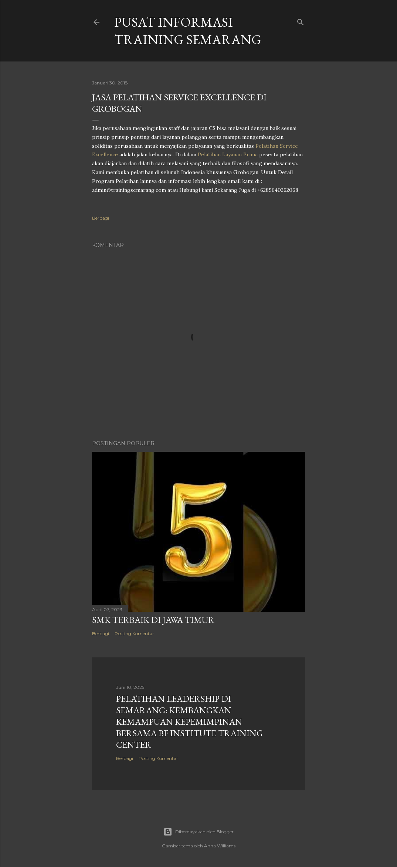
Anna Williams (219, 845)
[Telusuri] (300, 20)
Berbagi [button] (100, 218)
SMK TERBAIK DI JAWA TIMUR (153, 620)
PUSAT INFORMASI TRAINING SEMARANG (187, 30)
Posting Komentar (134, 633)
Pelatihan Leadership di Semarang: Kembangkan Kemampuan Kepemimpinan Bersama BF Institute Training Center (189, 721)
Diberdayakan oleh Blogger (198, 831)
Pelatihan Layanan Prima (228, 154)
